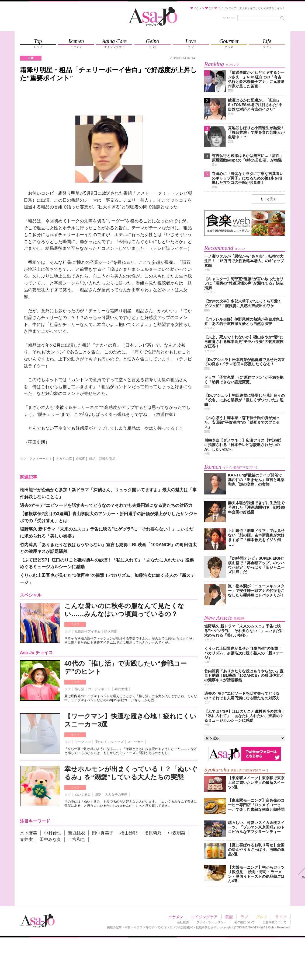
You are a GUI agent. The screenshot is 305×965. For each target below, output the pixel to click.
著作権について (244, 922)
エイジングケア (204, 917)
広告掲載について (274, 922)
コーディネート (99, 689)
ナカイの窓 (64, 459)
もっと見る (268, 199)
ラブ (244, 917)
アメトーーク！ (40, 459)
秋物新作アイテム (87, 631)
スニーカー (135, 742)
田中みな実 (50, 839)
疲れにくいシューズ (109, 742)
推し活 (79, 689)
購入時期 (110, 631)
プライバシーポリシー (211, 922)
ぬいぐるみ (83, 794)
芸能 (229, 917)
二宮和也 (76, 839)
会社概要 (183, 922)
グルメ (261, 917)
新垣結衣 (76, 833)
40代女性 (121, 689)
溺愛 (98, 794)
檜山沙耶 (128, 833)
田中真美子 (102, 833)
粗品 (92, 459)
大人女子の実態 (116, 794)
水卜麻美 (28, 833)
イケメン (175, 917)
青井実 (26, 839)
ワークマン (83, 742)
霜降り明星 (107, 459)
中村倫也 (52, 833)
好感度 (80, 459)
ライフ (75, 624)
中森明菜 (176, 833)
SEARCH (229, 18)
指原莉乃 (152, 833)
